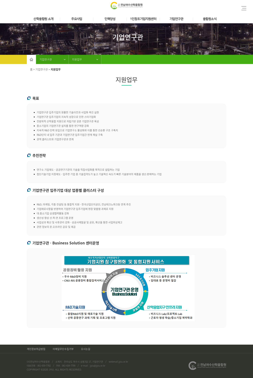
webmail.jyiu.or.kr (118, 361)
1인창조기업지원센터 (143, 19)
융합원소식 (209, 19)
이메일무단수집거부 (63, 349)
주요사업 (76, 19)
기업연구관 (176, 19)
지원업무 (77, 59)
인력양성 (109, 19)
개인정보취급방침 (36, 349)
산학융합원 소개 (43, 19)
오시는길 (85, 349)
